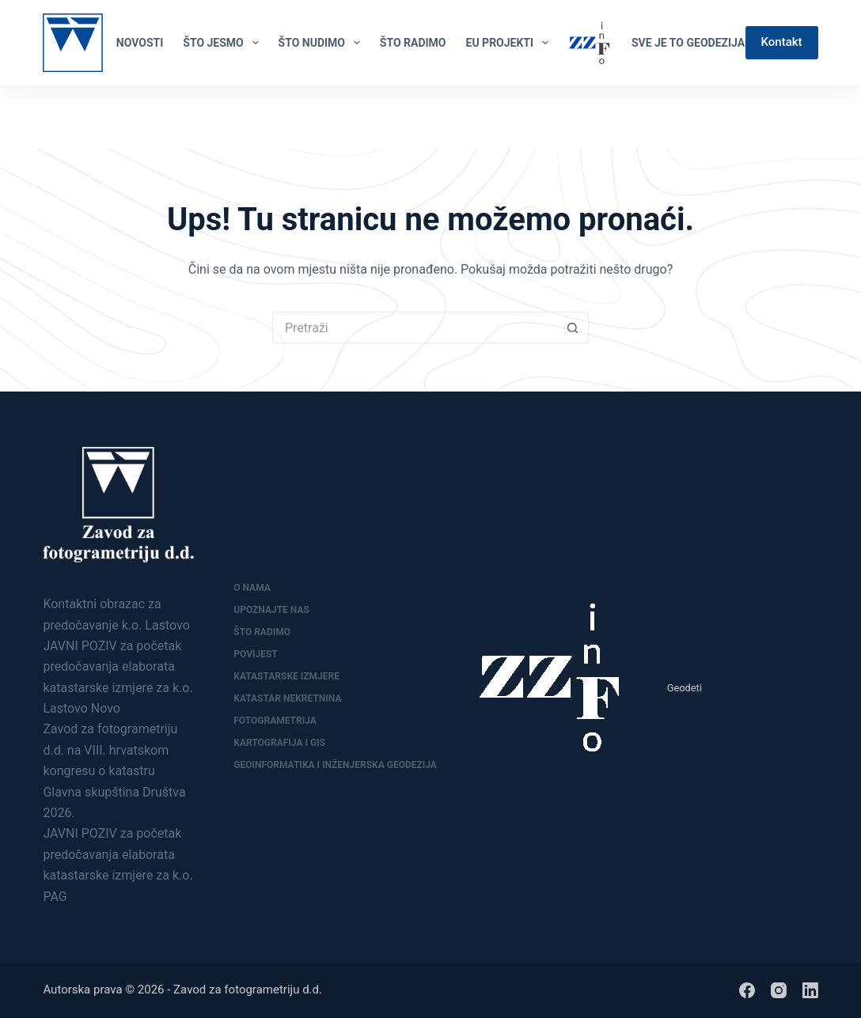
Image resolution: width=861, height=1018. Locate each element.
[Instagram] (779, 990)
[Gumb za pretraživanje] (573, 327)
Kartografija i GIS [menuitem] (279, 742)
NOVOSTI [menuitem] (139, 42)
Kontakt (781, 42)
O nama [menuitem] (252, 587)
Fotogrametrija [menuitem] (275, 720)
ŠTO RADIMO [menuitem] (413, 42)
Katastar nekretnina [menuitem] (287, 698)
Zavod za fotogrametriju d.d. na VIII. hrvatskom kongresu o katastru (110, 749)
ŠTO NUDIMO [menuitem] (322, 42)
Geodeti (684, 688)
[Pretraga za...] (414, 327)
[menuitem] (589, 43)
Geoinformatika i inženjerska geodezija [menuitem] (335, 764)
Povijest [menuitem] (255, 654)
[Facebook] (785, 117)
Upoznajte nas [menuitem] (271, 609)
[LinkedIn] (811, 117)
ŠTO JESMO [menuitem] (223, 42)
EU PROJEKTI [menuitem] (510, 42)
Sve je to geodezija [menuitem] (688, 42)
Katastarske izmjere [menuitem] (286, 676)
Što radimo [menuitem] (261, 632)
